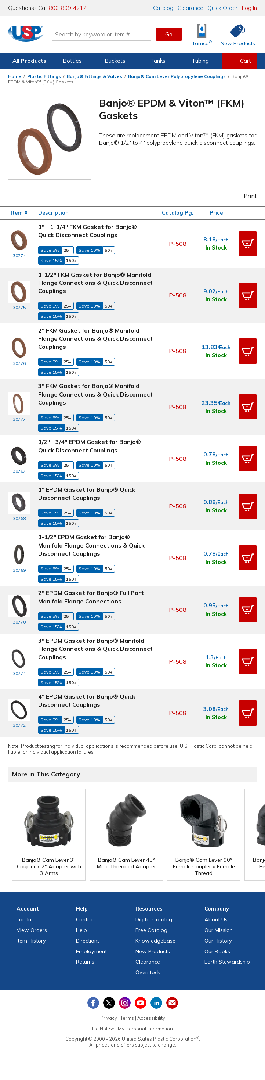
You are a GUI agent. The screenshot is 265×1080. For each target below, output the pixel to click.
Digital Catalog (153, 919)
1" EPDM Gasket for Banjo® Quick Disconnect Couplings (86, 493)
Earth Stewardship (227, 961)
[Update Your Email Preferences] (172, 1002)
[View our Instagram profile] (124, 1002)
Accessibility (151, 1018)
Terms (127, 1018)
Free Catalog (151, 930)
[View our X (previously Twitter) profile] (109, 1002)
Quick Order (222, 7)
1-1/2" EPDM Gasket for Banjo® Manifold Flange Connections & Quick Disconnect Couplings (91, 545)
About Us (216, 919)
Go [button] (169, 34)
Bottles (72, 60)
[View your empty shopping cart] (239, 61)
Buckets (115, 60)
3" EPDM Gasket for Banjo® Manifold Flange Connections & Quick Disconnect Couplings (95, 649)
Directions (88, 940)
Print (245, 196)
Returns (85, 961)
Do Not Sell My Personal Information (132, 1028)
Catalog (163, 7)
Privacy (108, 1018)
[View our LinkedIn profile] (156, 1002)
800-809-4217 (67, 7)
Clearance (190, 7)
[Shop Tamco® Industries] (202, 34)
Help (81, 930)
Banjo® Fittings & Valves (94, 76)
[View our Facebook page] (93, 1002)
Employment (91, 951)
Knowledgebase (155, 940)
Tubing (200, 60)
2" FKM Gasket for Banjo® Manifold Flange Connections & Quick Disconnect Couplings (95, 339)
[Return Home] (28, 36)
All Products (29, 60)
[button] (248, 243)
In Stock (216, 247)
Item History (31, 940)
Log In (249, 7)
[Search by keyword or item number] (104, 34)
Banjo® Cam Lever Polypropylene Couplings (177, 76)
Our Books (217, 951)
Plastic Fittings (44, 76)
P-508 (177, 243)
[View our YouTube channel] (140, 1002)
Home (14, 76)
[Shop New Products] (235, 34)
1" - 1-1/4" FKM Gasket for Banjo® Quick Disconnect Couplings (87, 230)
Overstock (147, 972)
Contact (85, 919)
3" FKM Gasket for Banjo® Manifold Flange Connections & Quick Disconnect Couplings (95, 394)
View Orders (32, 930)
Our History (218, 940)
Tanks (158, 60)
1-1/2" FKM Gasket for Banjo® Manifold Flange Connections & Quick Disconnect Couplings (95, 283)
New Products (152, 951)
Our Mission (218, 930)
